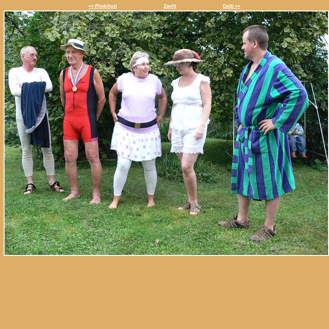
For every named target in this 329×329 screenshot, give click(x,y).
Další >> (231, 6)
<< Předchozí (102, 6)
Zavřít (170, 6)
